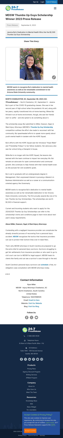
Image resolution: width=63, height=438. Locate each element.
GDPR (53, 425)
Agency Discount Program (31, 372)
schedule (44, 265)
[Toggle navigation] (55, 8)
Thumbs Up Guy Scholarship (42, 127)
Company (31, 383)
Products (31, 365)
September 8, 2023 (28, 25)
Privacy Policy (22, 435)
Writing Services (31, 375)
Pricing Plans (31, 369)
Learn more (50, 422)
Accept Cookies (30, 431)
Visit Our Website (35, 303)
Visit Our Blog (33, 306)
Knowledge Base (31, 401)
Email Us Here (34, 300)
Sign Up (35, 2)
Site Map (42, 435)
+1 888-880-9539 (33, 336)
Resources (31, 397)
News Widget (31, 407)
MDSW (15, 236)
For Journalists (31, 410)
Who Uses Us (31, 389)
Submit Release (51, 2)
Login (42, 2)
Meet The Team (31, 392)
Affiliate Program (31, 378)
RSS (31, 404)
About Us (31, 386)
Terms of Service (33, 435)
